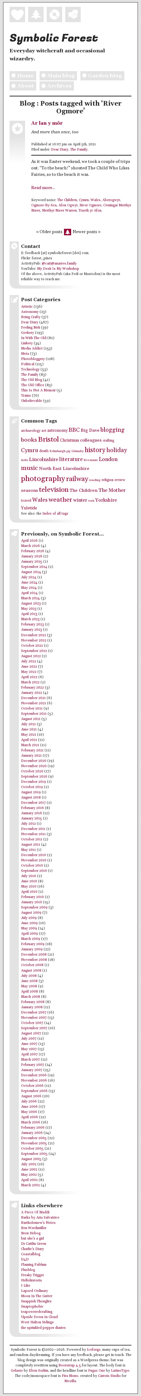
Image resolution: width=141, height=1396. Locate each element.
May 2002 (29, 1175)
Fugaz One (96, 1371)
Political (27, 364)
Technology (30, 369)
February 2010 (32, 897)
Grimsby (77, 451)
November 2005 (34, 1143)
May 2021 (28, 735)
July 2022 (28, 661)
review (119, 480)
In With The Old (33, 338)
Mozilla (70, 1381)
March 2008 (30, 997)
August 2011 (30, 845)
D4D (25, 1259)
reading (94, 480)
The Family (79, 150)
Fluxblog (28, 1270)
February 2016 (32, 808)
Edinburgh (57, 451)
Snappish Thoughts (36, 1301)
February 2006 (33, 1128)
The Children (67, 200)
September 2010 (34, 871)
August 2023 (31, 603)
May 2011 (28, 850)
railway (77, 479)
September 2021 (34, 714)
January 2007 (31, 1070)
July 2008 (29, 976)
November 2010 (33, 860)
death (44, 451)
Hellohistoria (31, 1280)
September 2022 (34, 651)
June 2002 (29, 1169)
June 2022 (29, 667)
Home (22, 75)
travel (26, 500)
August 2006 (31, 1096)
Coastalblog (30, 1254)
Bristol (48, 439)
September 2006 (34, 1091)
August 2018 (31, 797)
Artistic (27, 307)
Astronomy (30, 312)
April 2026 (29, 541)
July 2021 (28, 724)
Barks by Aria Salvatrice (40, 1218)
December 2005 (34, 1138)
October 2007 (32, 1023)
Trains (26, 396)
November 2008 (34, 960)
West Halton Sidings (37, 1322)
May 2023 (28, 609)
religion (107, 480)
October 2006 (32, 1086)
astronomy (57, 430)
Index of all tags (55, 514)
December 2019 (33, 782)
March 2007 (30, 1060)
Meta (25, 354)
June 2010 (29, 881)
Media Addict (32, 348)
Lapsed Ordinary (34, 1291)
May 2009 (29, 928)
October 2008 (32, 965)
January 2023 (31, 630)
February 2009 (33, 944)
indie (24, 460)
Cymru (84, 200)
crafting (108, 441)
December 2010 (33, 855)
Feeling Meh (30, 328)
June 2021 (29, 729)
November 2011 (33, 834)
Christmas (69, 440)
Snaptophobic (32, 1307)
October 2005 (32, 1149)
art (43, 430)
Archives (55, 86)
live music (91, 460)
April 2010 (29, 892)
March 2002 (30, 1185)
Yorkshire (106, 500)
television (54, 489)
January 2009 (32, 949)
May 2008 (29, 986)
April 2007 (29, 1054)
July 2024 (28, 577)
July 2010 (28, 876)
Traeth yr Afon (90, 210)
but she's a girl (32, 1238)
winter (80, 500)
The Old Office (32, 385)
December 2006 (34, 1075)
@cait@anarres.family (59, 263)
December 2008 (34, 955)
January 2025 (31, 562)
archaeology (31, 430)
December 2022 (33, 635)
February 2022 (32, 688)
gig (68, 451)
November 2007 (34, 1018)
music (29, 468)
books (29, 439)
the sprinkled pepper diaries (43, 1328)
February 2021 (32, 750)
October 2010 (32, 866)
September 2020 (34, 777)
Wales (95, 200)
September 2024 (34, 567)
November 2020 (34, 766)
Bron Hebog (31, 1233)
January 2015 (31, 818)
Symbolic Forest (54, 38)
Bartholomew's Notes (38, 1223)
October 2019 (32, 787)
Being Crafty (31, 317)
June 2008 (29, 981)
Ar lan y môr (47, 123)
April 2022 (29, 677)
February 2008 (33, 1002)
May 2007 (29, 1049)
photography (43, 479)
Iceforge (93, 1350)
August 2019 (31, 792)
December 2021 (33, 698)
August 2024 (31, 572)
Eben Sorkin (38, 1371)
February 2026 (32, 551)
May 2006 (29, 1112)
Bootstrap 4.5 (69, 1365)
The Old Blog (31, 380)
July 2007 (28, 1039)
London (108, 459)
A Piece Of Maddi (35, 1212)
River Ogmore (90, 205)
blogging (112, 430)
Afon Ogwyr (68, 205)
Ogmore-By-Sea (44, 205)
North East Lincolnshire (64, 468)
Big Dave (90, 430)
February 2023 (32, 624)
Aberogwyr (111, 200)
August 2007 (31, 1033)
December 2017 (33, 803)
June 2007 (29, 1044)
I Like (25, 1286)
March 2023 (30, 619)
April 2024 (29, 593)
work (91, 501)
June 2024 (29, 583)
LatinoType (120, 1371)
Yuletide (29, 508)
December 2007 (33, 1012)
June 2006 (29, 1107)
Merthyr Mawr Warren (59, 210)
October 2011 (31, 839)
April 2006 (29, 1117)
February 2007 (32, 1065)
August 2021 (31, 719)
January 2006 (32, 1133)
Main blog (57, 75)
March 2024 (30, 598)
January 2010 (31, 902)
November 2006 (34, 1080)
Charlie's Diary (32, 1249)
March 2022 (30, 682)
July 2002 (28, 1164)
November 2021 (33, 703)
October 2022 (32, 646)
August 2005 (31, 1159)
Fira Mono (70, 1376)
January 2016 (31, 813)
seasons (29, 490)
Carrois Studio (109, 1376)
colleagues (91, 440)
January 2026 (31, 556)
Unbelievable (31, 401)
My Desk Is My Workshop (58, 269)
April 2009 (29, 934)
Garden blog (101, 75)
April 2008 (29, 991)
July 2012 (28, 824)
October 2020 (32, 771)
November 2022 (33, 640)
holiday (116, 450)
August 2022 (31, 656)
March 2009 (30, 939)
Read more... (43, 188)
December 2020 (33, 761)
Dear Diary (59, 150)
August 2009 (31, 913)
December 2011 (33, 829)
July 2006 (29, 1101)
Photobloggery (33, 359)
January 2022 (31, 693)
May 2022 (28, 672)
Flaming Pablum (33, 1265)
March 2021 (30, 745)
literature (71, 459)
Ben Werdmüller (33, 1228)
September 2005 (34, 1154)
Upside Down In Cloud (39, 1317)
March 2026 (30, 546)
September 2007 (34, 1028)
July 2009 (29, 918)
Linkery (27, 343)
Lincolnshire (43, 459)
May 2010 (28, 886)
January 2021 (31, 756)
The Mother (112, 490)
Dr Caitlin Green (33, 1244)
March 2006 (30, 1122)
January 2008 (32, 1007)
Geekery (27, 333)
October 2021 (32, 708)
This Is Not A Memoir (38, 390)
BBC (74, 430)
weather (60, 500)
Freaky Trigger (32, 1275)
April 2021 (29, 740)
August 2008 (31, 971)
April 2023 (29, 614)
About (22, 86)
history (95, 450)
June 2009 (29, 923)
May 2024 (29, 588)
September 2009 (34, 907)
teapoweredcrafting (36, 1312)
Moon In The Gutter (36, 1296)
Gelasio (17, 1371)
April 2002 (29, 1180)
